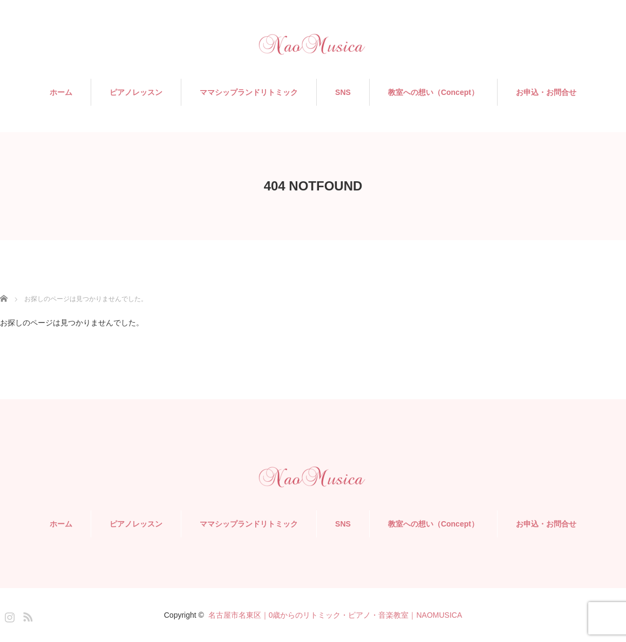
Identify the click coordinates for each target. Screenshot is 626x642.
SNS (343, 92)
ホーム (61, 92)
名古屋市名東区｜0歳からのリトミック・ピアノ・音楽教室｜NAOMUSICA (335, 615)
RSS (26, 615)
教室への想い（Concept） (433, 92)
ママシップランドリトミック (249, 92)
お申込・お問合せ (546, 92)
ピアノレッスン (136, 92)
